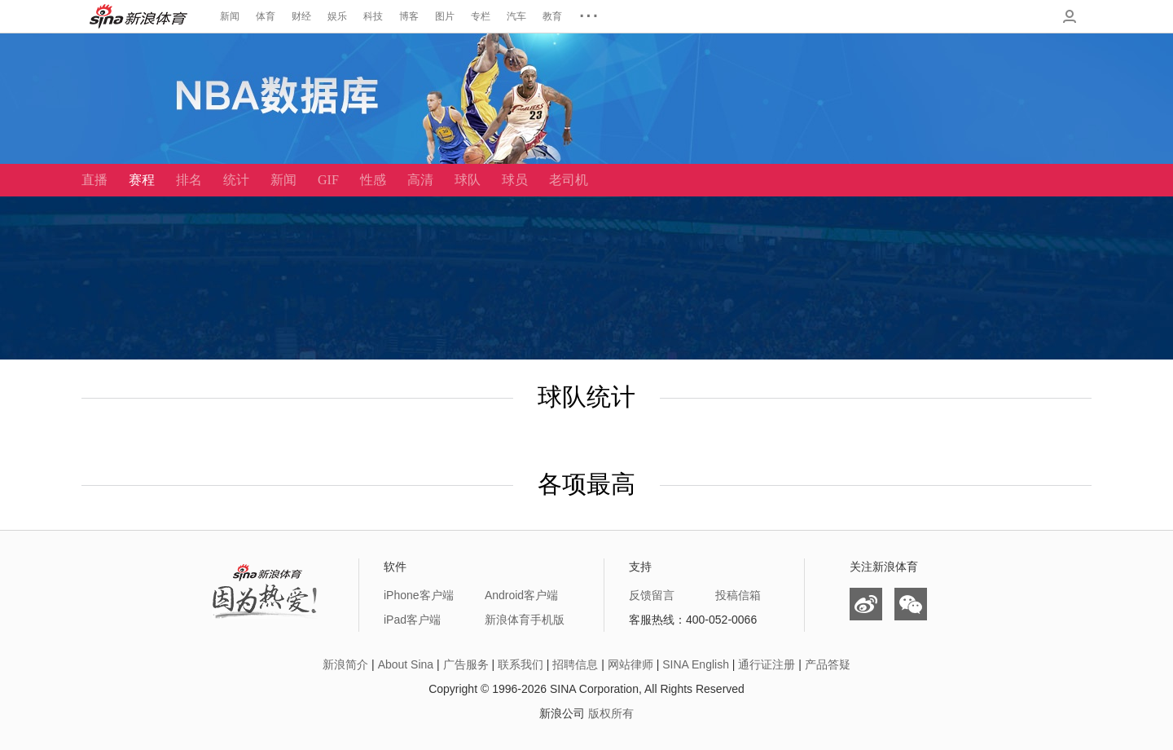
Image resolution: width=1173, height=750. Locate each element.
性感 (373, 180)
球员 (515, 180)
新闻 (229, 16)
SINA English (695, 664)
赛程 (142, 180)
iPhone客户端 (419, 595)
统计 (236, 180)
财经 (301, 16)
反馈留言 (651, 595)
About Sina (406, 664)
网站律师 (630, 664)
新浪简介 (345, 664)
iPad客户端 (412, 619)
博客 (409, 16)
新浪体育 (138, 16)
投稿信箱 (738, 595)
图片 (445, 16)
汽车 (516, 16)
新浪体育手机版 (525, 619)
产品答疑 (827, 664)
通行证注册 (766, 664)
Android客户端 (521, 595)
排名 (189, 180)
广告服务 (466, 664)
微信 (910, 604)
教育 (552, 16)
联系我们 (520, 664)
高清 (420, 180)
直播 (94, 180)
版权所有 (611, 713)
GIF (328, 180)
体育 (265, 16)
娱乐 (337, 16)
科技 (373, 16)
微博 (866, 604)
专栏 (480, 16)
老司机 (568, 180)
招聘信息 (575, 664)
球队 (468, 180)
